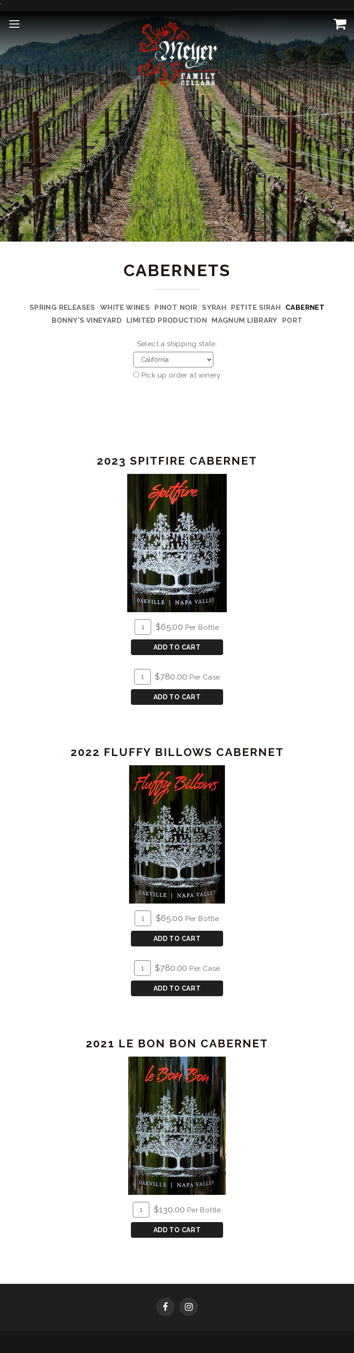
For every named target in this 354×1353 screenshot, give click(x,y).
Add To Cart (177, 647)
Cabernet (304, 307)
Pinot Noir (175, 307)
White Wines (125, 307)
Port (292, 320)
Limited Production (166, 320)
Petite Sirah (256, 307)
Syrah (214, 307)
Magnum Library (244, 320)
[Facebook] (165, 1308)
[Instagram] (188, 1308)
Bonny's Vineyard (87, 320)
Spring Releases (62, 307)
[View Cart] (338, 23)
